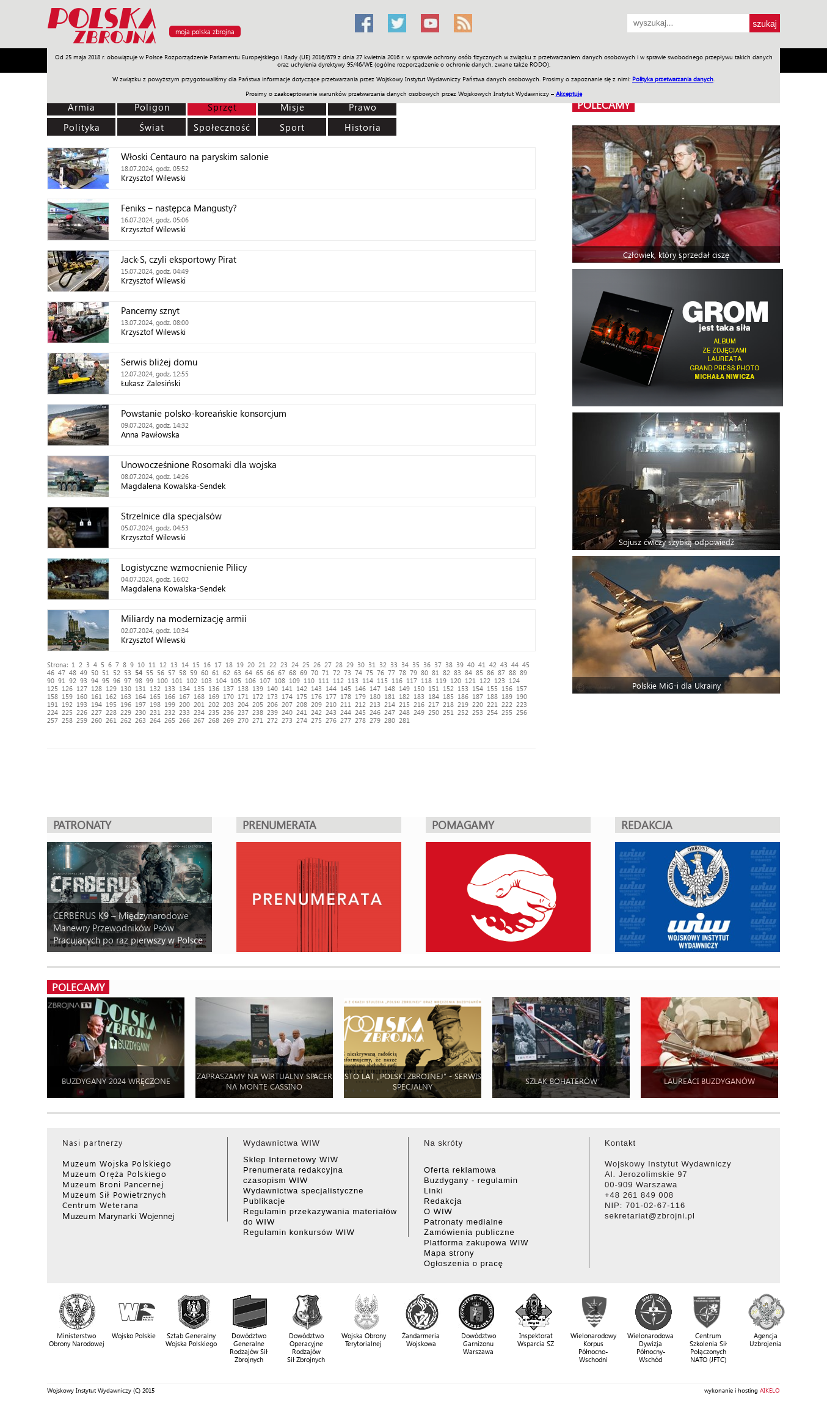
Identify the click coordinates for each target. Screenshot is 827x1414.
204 (243, 704)
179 (360, 696)
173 (272, 696)
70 (314, 672)
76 (380, 672)
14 (185, 665)
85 (479, 672)
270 (243, 720)
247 (389, 712)
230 (140, 712)
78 (402, 672)
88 (512, 672)
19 (240, 665)
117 (411, 680)
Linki (433, 1190)
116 (397, 680)
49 (83, 672)
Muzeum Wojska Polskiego (117, 1163)
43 (504, 665)
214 (389, 704)
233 (184, 712)
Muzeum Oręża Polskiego (114, 1173)
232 (169, 712)
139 (257, 688)
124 (514, 680)
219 (462, 704)
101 (177, 680)
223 (521, 704)
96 (116, 680)
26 (317, 665)
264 (155, 720)
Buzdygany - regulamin (471, 1180)
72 (336, 672)
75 (369, 672)
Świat (151, 127)
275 (316, 720)
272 (272, 720)
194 (96, 704)
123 (499, 680)
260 (96, 720)
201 (199, 704)
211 (345, 704)
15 (196, 665)
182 (404, 696)
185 (448, 696)
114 (367, 680)
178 (345, 696)
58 (182, 672)
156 (506, 688)
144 (331, 688)
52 (116, 672)
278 (360, 720)
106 (250, 680)
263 (140, 720)
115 (382, 680)
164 (140, 696)
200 (184, 704)
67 (281, 672)
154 (477, 688)
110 (309, 680)
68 (292, 672)
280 (389, 720)
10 (141, 665)
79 (413, 672)
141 (287, 688)
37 (438, 665)
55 (149, 672)
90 (50, 680)
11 (152, 665)
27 (328, 665)
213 (375, 704)
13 (174, 665)
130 (125, 688)
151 (433, 688)
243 (331, 712)
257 (52, 720)
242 (316, 712)
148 (389, 688)
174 (287, 696)
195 (111, 704)
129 (111, 688)
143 (316, 688)
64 (248, 672)
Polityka (82, 127)
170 (228, 696)
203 (228, 704)
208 (301, 704)
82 (446, 672)
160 (81, 696)
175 (301, 696)
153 (462, 688)
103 (206, 680)
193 (81, 704)
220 (477, 704)
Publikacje (264, 1201)
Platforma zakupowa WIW (476, 1242)
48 (72, 672)
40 (471, 665)
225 (67, 712)
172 (257, 696)
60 (204, 672)
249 (419, 712)
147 (375, 688)
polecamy (603, 105)
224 (52, 712)
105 (235, 680)
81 (435, 672)
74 (358, 672)
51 (105, 672)
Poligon (152, 107)
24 (295, 665)
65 (259, 672)
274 (301, 720)
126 (67, 688)
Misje (292, 107)
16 (207, 665)
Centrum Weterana (100, 1205)
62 (226, 672)
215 (404, 704)
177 (331, 696)
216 (419, 704)
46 (50, 672)
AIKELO (770, 1390)
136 (213, 688)
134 (184, 688)
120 (455, 680)
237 (243, 712)
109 (294, 680)
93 (83, 680)
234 (199, 712)
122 (484, 680)
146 (360, 688)
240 (287, 712)
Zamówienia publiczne (469, 1232)
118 (426, 680)
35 (416, 665)
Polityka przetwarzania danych (672, 78)
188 (492, 696)
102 (191, 680)
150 (419, 688)
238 (257, 712)
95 (105, 680)
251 (448, 712)
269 (228, 720)
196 (125, 704)
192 (67, 704)
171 (243, 696)
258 (67, 720)
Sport (292, 127)
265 (169, 720)
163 (125, 696)
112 (338, 680)
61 (215, 672)
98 (138, 680)
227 (96, 712)
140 (272, 688)
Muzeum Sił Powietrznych (114, 1194)
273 (287, 720)
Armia (81, 107)
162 (111, 696)
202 (213, 704)
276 (331, 720)
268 (213, 720)
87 (501, 672)
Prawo (363, 107)
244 (345, 712)
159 (67, 696)
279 (375, 720)
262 (125, 720)
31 (372, 665)
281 (404, 720)
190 (521, 696)
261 (111, 720)
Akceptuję (569, 93)
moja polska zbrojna (205, 31)
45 (526, 665)
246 (375, 712)
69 (303, 672)
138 (243, 688)
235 (213, 712)
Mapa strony (449, 1253)
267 (199, 720)
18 (229, 665)
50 (94, 672)
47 (61, 672)
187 (477, 696)
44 (515, 665)
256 (521, 712)
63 (237, 672)
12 (163, 665)
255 (506, 712)
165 (155, 696)
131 (140, 688)
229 (125, 712)
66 (270, 672)
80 (424, 672)
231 (155, 712)
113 (353, 680)
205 (257, 704)
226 (81, 712)
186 (462, 696)
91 (61, 680)
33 (394, 665)
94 (94, 680)
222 (506, 704)
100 (162, 680)
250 (433, 712)
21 (262, 665)
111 (323, 680)
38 (449, 665)
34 (405, 665)
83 (457, 672)
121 (470, 680)
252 (462, 712)
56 (160, 672)
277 (345, 720)
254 (492, 712)
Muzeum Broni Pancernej (113, 1184)
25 (306, 665)
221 (492, 704)
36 (427, 665)
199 (169, 704)
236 (228, 712)
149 (404, 688)
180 (375, 696)
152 (448, 688)
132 (155, 688)
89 (523, 672)
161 (96, 696)
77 (391, 672)
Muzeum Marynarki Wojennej (118, 1216)
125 (52, 688)
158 (52, 696)
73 (347, 672)
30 (361, 665)
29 (350, 665)
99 (149, 680)
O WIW (438, 1211)
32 (383, 665)
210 (331, 704)
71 (325, 672)
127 (81, 688)
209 (316, 704)
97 (127, 680)
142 (301, 688)
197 (140, 704)
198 (155, 704)
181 (389, 696)
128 (96, 688)
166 (169, 696)
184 (433, 696)
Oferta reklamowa (460, 1169)
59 (193, 672)
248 (404, 712)
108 (279, 680)
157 (521, 688)
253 (477, 712)
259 (81, 720)
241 (301, 712)
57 (171, 672)
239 (272, 712)
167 (184, 696)
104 (221, 680)
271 (257, 720)
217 (433, 704)
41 (482, 665)
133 (169, 688)
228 (111, 712)
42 (493, 665)
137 (228, 688)
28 (339, 665)
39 (460, 665)
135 (199, 688)
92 (72, 680)
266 (184, 720)
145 (345, 688)
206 (272, 704)
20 (251, 665)
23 (284, 665)
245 (360, 712)
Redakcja (443, 1201)
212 (360, 704)
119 (440, 680)
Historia (362, 127)
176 (316, 696)
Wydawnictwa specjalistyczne (303, 1190)
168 (199, 696)
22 (273, 665)
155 (492, 688)
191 (52, 704)
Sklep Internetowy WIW (290, 1159)
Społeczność (222, 127)
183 (419, 696)
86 (490, 672)
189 (506, 696)
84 (468, 672)
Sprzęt (222, 107)
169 (213, 696)
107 (265, 680)
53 (127, 672)
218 (448, 704)
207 (287, 704)
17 (218, 665)
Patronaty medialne (463, 1221)
